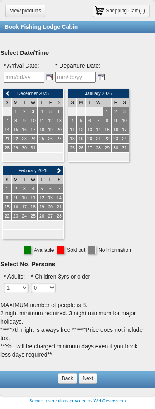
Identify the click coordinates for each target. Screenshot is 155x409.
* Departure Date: (77, 65)
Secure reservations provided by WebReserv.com (77, 400)
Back (67, 378)
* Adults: (14, 276)
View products (25, 11)
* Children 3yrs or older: (61, 276)
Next (88, 378)
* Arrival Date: (21, 65)
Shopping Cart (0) (125, 11)
